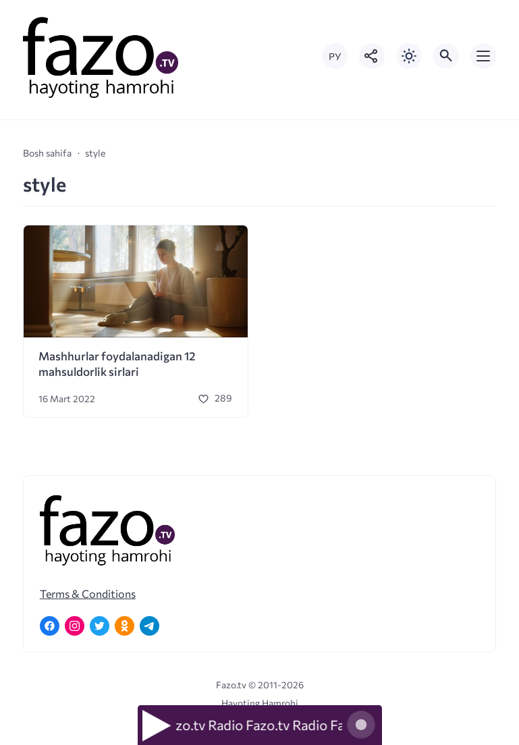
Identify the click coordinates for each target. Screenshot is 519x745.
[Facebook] (49, 626)
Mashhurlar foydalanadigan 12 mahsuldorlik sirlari (117, 364)
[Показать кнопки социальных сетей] (372, 56)
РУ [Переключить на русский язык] (335, 56)
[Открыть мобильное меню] (483, 56)
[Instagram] (74, 626)
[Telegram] (149, 626)
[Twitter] (99, 626)
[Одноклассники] (124, 626)
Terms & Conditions (88, 593)
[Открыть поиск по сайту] (446, 56)
